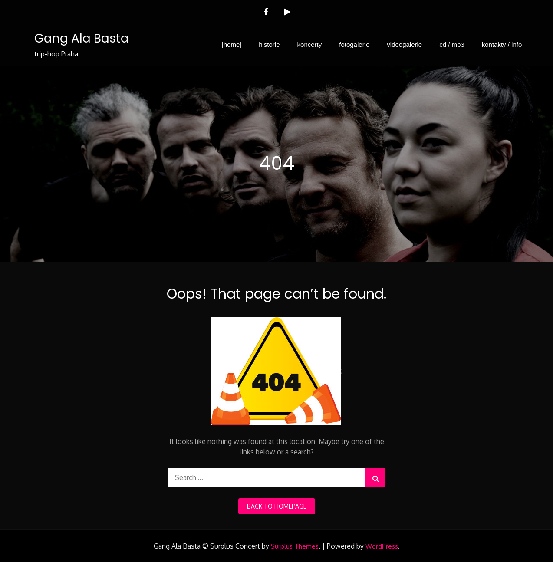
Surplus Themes (295, 546)
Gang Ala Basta (81, 38)
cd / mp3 (451, 44)
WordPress (381, 546)
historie (269, 44)
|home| (231, 44)
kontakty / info (502, 44)
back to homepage (276, 506)
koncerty (309, 44)
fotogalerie (354, 44)
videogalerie (404, 44)
